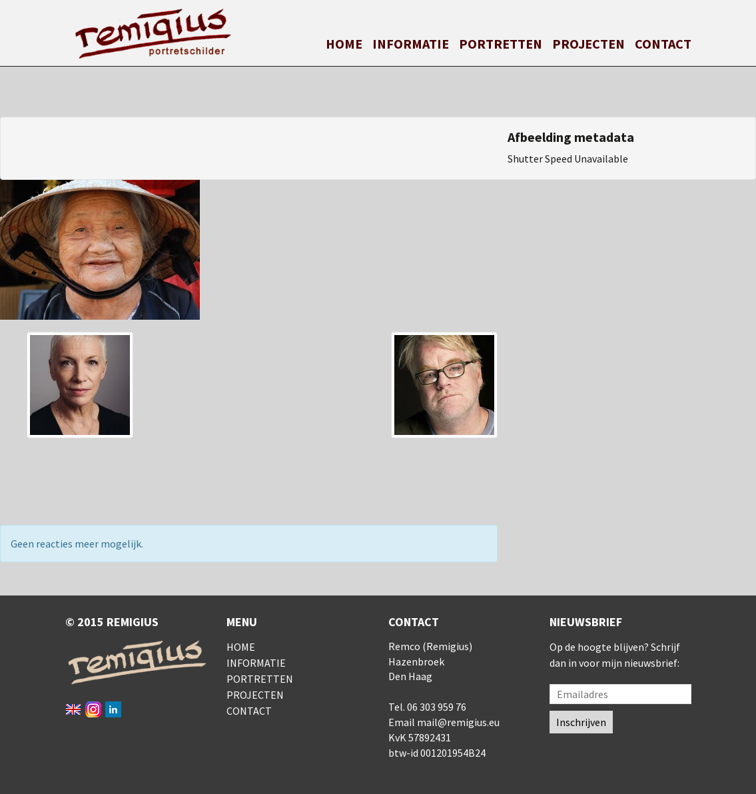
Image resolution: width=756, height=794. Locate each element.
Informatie (410, 43)
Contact (663, 43)
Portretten (500, 43)
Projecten (588, 43)
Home (344, 43)
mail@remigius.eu (458, 722)
